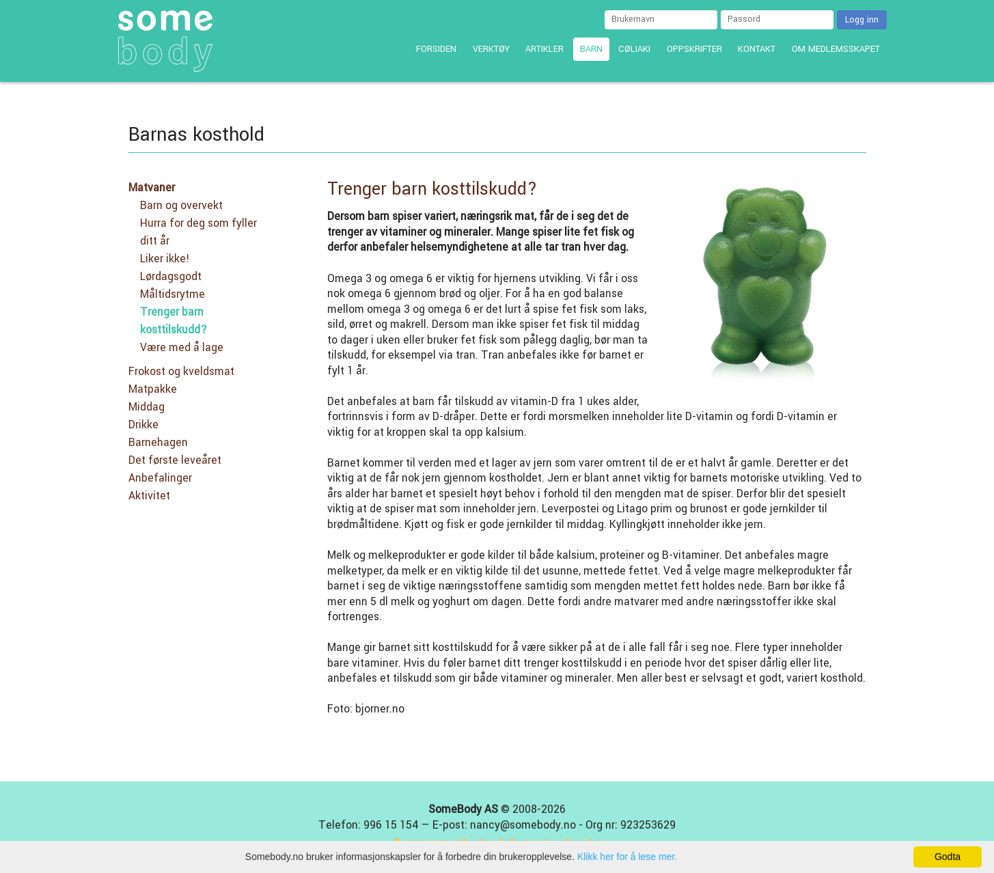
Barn (591, 49)
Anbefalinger (160, 478)
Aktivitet (149, 495)
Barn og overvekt (181, 205)
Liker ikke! (165, 258)
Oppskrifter (694, 49)
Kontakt (756, 49)
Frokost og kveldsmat (181, 371)
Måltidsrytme (172, 294)
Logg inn (862, 20)
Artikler (544, 49)
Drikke (143, 424)
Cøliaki (634, 49)
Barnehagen (158, 442)
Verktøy (491, 49)
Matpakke (152, 389)
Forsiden (436, 49)
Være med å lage (181, 347)
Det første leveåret (174, 460)
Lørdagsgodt (171, 276)
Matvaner (151, 187)
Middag (146, 407)
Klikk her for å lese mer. (627, 856)
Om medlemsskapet (836, 49)
